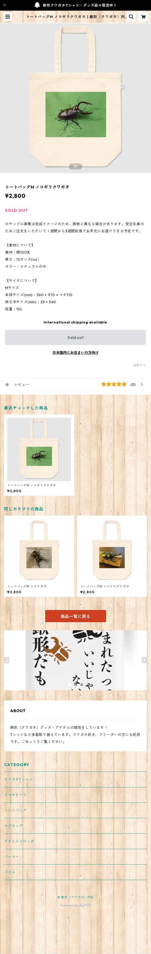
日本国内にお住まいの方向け (76, 352)
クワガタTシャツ (18, 779)
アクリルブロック (19, 841)
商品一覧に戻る (76, 616)
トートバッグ (15, 810)
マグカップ (13, 826)
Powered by (75, 905)
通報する (139, 365)
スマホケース (15, 795)
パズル (9, 872)
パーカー (11, 856)
